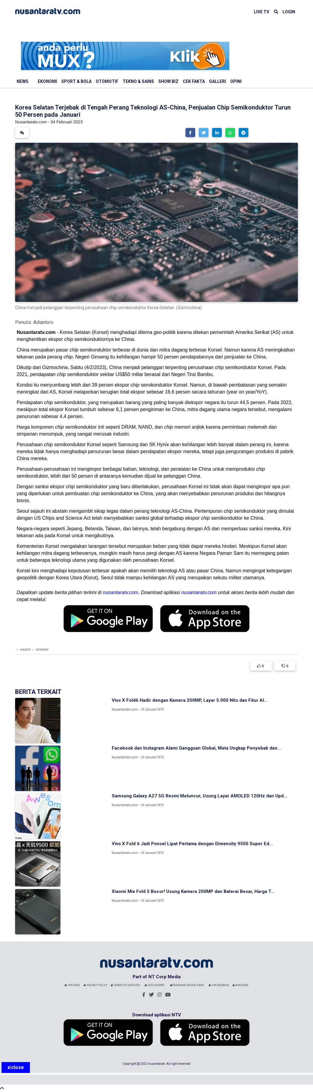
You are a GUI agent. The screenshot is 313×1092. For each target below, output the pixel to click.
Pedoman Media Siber (187, 985)
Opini (236, 81)
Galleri (217, 81)
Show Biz (168, 81)
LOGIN (288, 11)
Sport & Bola (76, 81)
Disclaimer (154, 985)
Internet (42, 649)
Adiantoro (43, 322)
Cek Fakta (194, 81)
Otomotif (107, 81)
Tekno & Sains (138, 81)
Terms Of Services (125, 985)
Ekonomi (47, 81)
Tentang (72, 985)
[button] (190, 132)
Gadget (25, 649)
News (22, 81)
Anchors (240, 985)
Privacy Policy (95, 985)
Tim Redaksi (219, 985)
